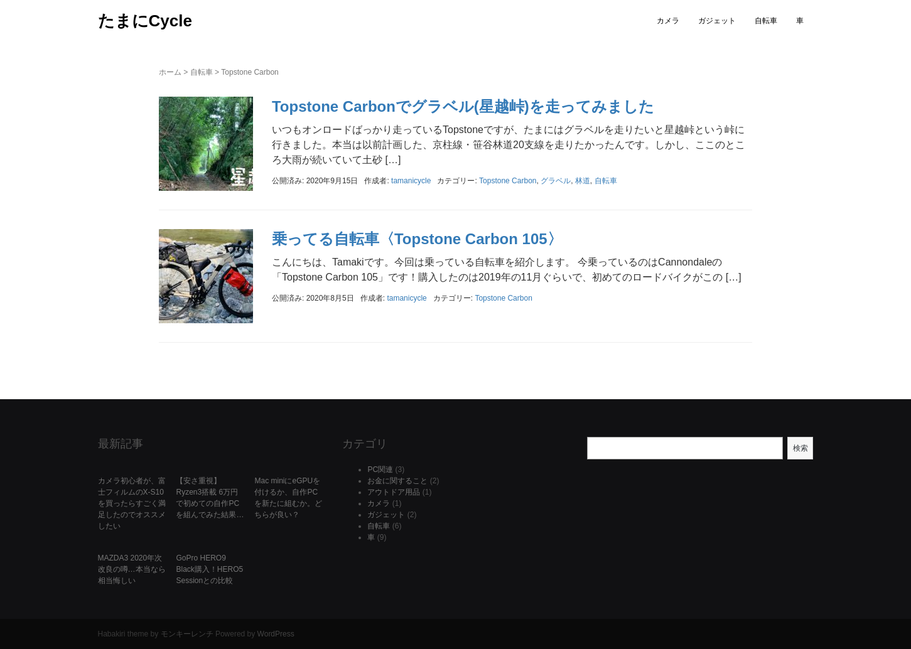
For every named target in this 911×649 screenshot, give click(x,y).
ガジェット (717, 20)
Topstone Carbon (507, 180)
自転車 (766, 20)
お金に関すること (397, 480)
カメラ (668, 20)
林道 (582, 180)
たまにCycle (145, 20)
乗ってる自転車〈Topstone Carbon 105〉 (417, 238)
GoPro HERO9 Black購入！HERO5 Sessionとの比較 (209, 569)
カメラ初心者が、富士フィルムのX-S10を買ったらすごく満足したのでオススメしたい (132, 503)
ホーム (170, 72)
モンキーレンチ (187, 634)
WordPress (275, 634)
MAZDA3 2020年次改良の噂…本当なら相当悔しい (132, 569)
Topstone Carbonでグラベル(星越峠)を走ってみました (463, 106)
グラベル (556, 180)
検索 (800, 448)
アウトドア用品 (393, 492)
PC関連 (380, 469)
